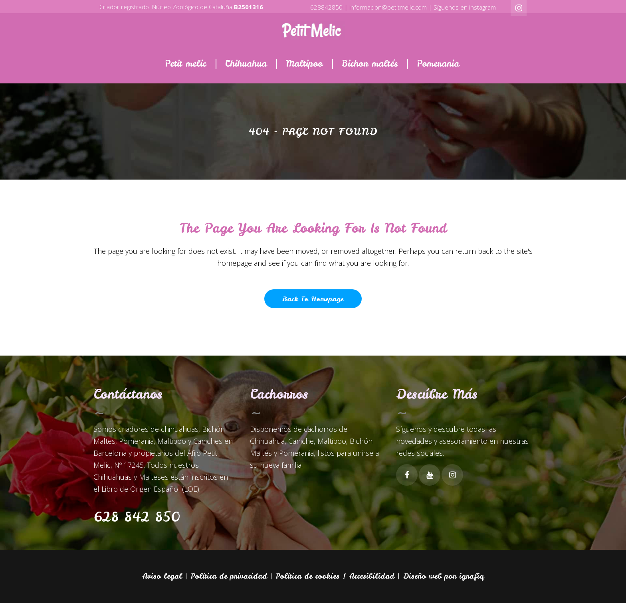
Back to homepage (313, 298)
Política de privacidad (229, 576)
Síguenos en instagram (465, 7)
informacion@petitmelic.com (388, 7)
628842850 (326, 7)
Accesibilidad (371, 576)
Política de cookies (307, 576)
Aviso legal (162, 576)
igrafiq (471, 576)
